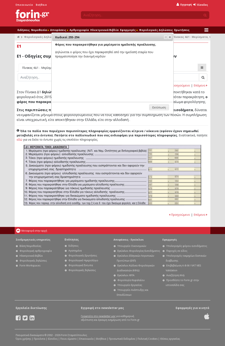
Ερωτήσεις (182, 30)
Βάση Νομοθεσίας (30, 246)
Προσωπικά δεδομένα (122, 339)
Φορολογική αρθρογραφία (36, 251)
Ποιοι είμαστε (68, 339)
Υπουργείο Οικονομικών (131, 246)
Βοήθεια (41, 5)
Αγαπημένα (75, 250)
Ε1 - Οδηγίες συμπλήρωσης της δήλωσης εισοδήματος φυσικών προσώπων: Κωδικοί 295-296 (174, 154)
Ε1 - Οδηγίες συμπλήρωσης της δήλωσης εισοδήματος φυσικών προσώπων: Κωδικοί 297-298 (174, 184)
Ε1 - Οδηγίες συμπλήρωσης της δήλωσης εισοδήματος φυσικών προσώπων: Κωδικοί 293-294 (174, 180)
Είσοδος (200, 5)
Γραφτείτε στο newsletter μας (98, 316)
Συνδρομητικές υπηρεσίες (33, 239)
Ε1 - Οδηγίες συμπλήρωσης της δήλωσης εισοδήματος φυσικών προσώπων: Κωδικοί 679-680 (174, 195)
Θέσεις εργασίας (170, 339)
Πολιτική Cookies (148, 339)
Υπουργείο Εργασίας (129, 285)
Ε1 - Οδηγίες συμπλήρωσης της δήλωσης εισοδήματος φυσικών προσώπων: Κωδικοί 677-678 (174, 191)
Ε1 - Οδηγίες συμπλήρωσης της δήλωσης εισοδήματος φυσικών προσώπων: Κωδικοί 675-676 (174, 188)
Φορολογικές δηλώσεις (33, 260)
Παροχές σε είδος (176, 251)
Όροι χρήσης (23, 339)
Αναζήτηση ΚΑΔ (175, 275)
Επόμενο (200, 85)
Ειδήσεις (24, 30)
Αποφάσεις (59, 30)
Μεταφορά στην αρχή (34, 230)
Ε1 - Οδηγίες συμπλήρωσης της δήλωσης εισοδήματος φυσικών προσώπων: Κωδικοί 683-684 (174, 203)
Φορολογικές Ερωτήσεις (82, 255)
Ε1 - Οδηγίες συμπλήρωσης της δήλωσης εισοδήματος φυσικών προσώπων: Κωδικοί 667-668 (174, 158)
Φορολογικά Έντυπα (80, 265)
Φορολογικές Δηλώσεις (156, 30)
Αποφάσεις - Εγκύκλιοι (129, 239)
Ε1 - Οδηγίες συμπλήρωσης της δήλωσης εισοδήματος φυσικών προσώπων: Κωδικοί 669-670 (174, 161)
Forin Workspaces (30, 265)
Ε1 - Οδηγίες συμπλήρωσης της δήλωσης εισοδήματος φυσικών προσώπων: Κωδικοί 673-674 (174, 177)
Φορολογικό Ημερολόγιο (83, 260)
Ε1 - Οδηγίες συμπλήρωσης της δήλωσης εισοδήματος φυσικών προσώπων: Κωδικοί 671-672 (174, 169)
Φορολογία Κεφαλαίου (131, 280)
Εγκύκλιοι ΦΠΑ (126, 275)
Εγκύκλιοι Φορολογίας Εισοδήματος (138, 251)
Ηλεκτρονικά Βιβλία (104, 30)
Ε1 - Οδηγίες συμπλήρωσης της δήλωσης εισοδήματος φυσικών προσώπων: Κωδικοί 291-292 (174, 151)
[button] (170, 37)
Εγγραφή (184, 4)
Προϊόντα (39, 339)
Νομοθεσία (40, 30)
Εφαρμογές (129, 30)
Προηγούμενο (179, 85)
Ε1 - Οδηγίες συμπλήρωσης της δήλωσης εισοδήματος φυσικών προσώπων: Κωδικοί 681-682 (174, 199)
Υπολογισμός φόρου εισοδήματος (186, 246)
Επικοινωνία (24, 5)
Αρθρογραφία (79, 30)
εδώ (19, 139)
